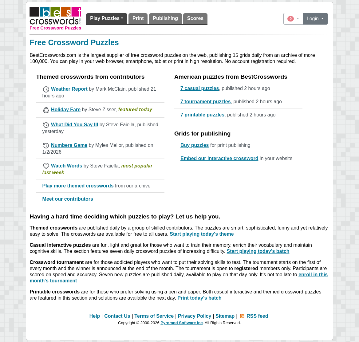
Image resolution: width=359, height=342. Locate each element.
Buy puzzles (194, 145)
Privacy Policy (194, 316)
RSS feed (257, 316)
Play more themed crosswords (78, 185)
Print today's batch (199, 298)
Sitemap (225, 316)
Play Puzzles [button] (105, 18)
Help (94, 316)
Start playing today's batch (258, 251)
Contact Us (117, 316)
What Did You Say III (74, 124)
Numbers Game (69, 145)
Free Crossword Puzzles (55, 28)
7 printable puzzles (202, 114)
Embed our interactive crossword (219, 158)
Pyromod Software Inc (181, 322)
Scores (195, 18)
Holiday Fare (66, 109)
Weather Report (69, 89)
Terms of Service (154, 316)
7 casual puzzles (199, 88)
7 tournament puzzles (205, 101)
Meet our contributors (67, 199)
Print (138, 18)
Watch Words (66, 165)
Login (313, 18)
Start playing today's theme (202, 234)
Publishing (165, 18)
